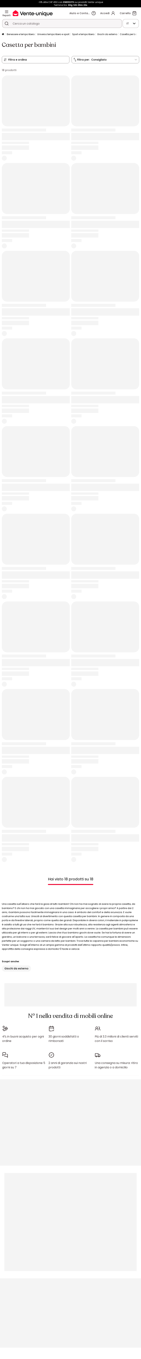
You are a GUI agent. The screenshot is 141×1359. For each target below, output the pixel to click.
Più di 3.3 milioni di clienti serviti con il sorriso (116, 1038)
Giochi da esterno (107, 34)
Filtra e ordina (17, 60)
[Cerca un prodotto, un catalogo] (6, 23)
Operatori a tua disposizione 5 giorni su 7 (23, 1065)
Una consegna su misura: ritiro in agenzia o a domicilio (116, 1065)
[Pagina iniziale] (3, 34)
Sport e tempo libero (83, 34)
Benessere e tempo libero (21, 34)
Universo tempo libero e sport (53, 34)
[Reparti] (6, 12)
